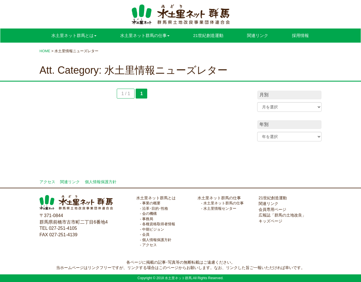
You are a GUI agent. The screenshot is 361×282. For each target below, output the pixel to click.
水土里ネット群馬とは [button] (73, 35)
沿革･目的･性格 (155, 208)
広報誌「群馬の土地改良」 (282, 215)
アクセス (47, 182)
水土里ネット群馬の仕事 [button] (145, 35)
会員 (145, 234)
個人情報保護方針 (100, 182)
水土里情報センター (219, 208)
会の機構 (149, 213)
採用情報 (300, 35)
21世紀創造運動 (208, 35)
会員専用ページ (272, 209)
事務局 (147, 219)
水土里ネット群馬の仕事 (219, 198)
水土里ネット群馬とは (156, 198)
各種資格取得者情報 (158, 224)
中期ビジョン (153, 229)
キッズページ (270, 221)
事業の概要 (151, 203)
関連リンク (257, 35)
